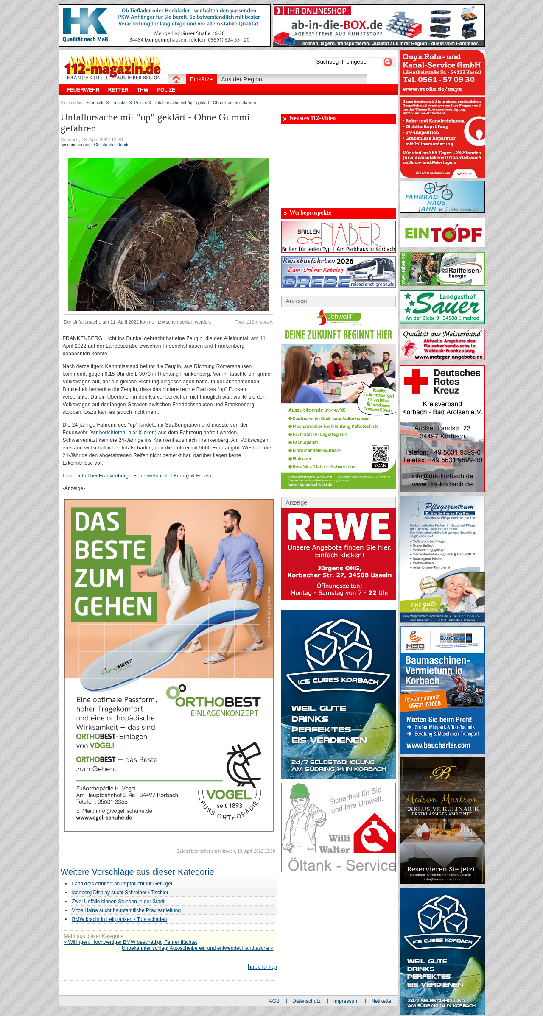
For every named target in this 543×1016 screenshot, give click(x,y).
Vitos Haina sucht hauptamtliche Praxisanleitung (126, 910)
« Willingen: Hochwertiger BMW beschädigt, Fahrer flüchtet (130, 942)
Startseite (95, 102)
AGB (274, 1001)
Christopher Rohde (111, 144)
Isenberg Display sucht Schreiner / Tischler (120, 893)
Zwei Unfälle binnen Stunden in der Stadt (118, 901)
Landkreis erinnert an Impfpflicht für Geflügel (122, 884)
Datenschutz (306, 1001)
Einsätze (119, 102)
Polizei (140, 102)
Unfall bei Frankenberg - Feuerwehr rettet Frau (129, 476)
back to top (262, 966)
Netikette (381, 1001)
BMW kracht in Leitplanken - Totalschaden (119, 919)
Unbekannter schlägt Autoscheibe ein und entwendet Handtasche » (198, 948)
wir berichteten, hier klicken (123, 432)
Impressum (345, 1001)
